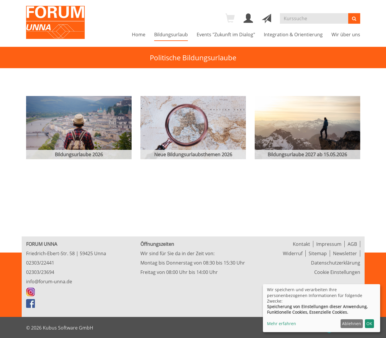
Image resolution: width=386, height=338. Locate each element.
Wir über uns (345, 34)
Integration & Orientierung (293, 34)
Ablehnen (351, 323)
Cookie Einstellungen (337, 272)
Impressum (328, 244)
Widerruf (292, 253)
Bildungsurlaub (171, 34)
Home (138, 34)
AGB (352, 244)
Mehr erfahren (281, 323)
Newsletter (345, 253)
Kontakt (301, 244)
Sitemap (318, 253)
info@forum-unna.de (49, 281)
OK (369, 323)
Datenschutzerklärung (335, 263)
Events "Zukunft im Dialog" (226, 34)
